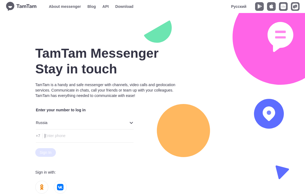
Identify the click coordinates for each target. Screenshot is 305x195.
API (105, 6)
